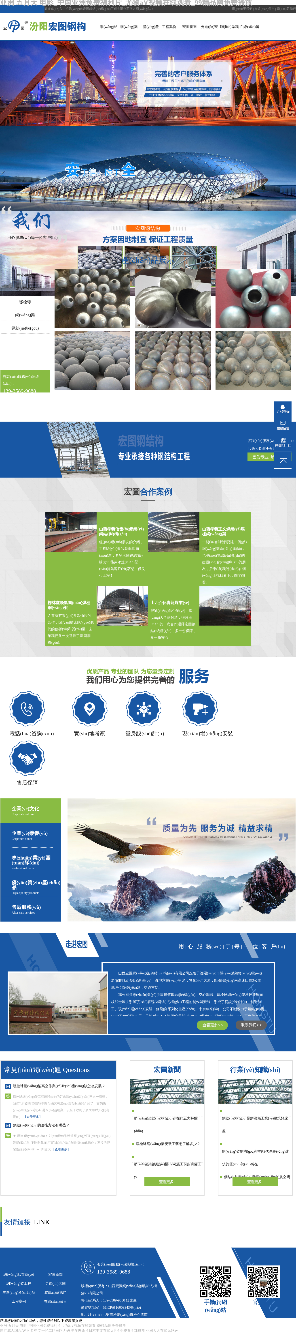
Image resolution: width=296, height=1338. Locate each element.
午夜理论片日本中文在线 (90, 1330)
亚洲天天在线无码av (162, 1330)
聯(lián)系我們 (286, 9)
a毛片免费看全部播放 (128, 1330)
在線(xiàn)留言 (264, 9)
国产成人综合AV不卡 (16, 1330)
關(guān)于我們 (242, 9)
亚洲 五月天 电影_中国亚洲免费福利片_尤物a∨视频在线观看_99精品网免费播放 (63, 1325)
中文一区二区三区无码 (52, 1330)
